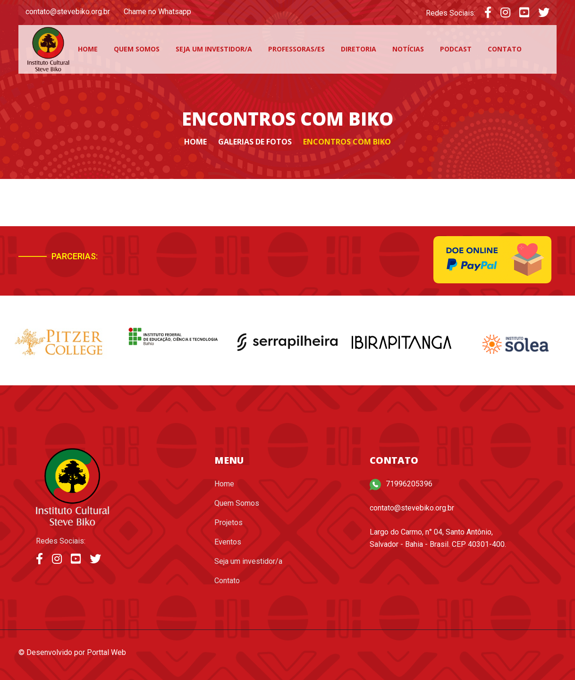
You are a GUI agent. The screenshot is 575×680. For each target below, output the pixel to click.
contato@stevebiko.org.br (67, 11)
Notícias (408, 48)
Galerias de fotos (255, 141)
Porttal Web (106, 652)
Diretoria (358, 48)
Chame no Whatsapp (157, 11)
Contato (505, 48)
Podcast (456, 48)
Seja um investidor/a (214, 48)
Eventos (227, 541)
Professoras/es (296, 48)
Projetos (228, 522)
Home (88, 48)
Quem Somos (137, 48)
